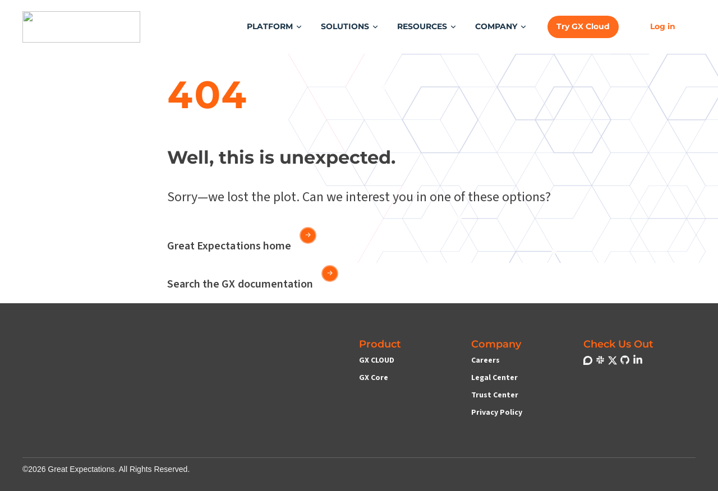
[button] (275, 26)
